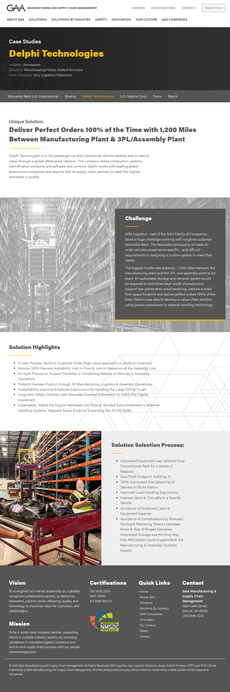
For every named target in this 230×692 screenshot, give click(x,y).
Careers (138, 8)
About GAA (15, 19)
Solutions (38, 19)
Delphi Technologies (98, 96)
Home (144, 591)
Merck (173, 96)
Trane (157, 96)
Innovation (121, 19)
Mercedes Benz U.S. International (33, 96)
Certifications (163, 8)
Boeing (70, 96)
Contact (189, 8)
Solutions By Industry (71, 19)
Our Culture (146, 19)
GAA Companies (174, 19)
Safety (101, 19)
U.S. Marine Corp (133, 96)
